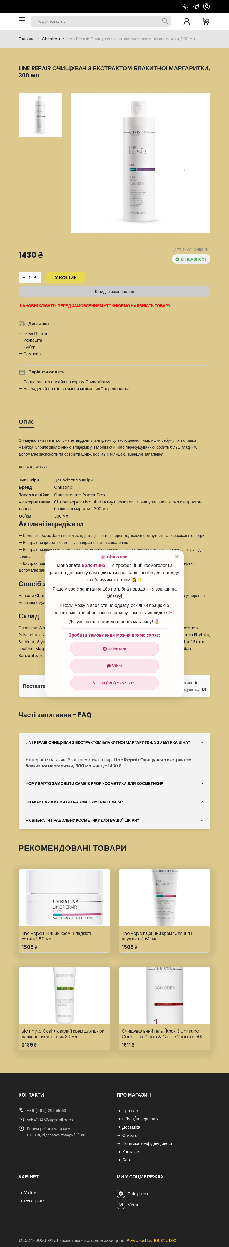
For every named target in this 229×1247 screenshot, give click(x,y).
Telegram (114, 648)
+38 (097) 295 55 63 (114, 683)
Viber (114, 665)
